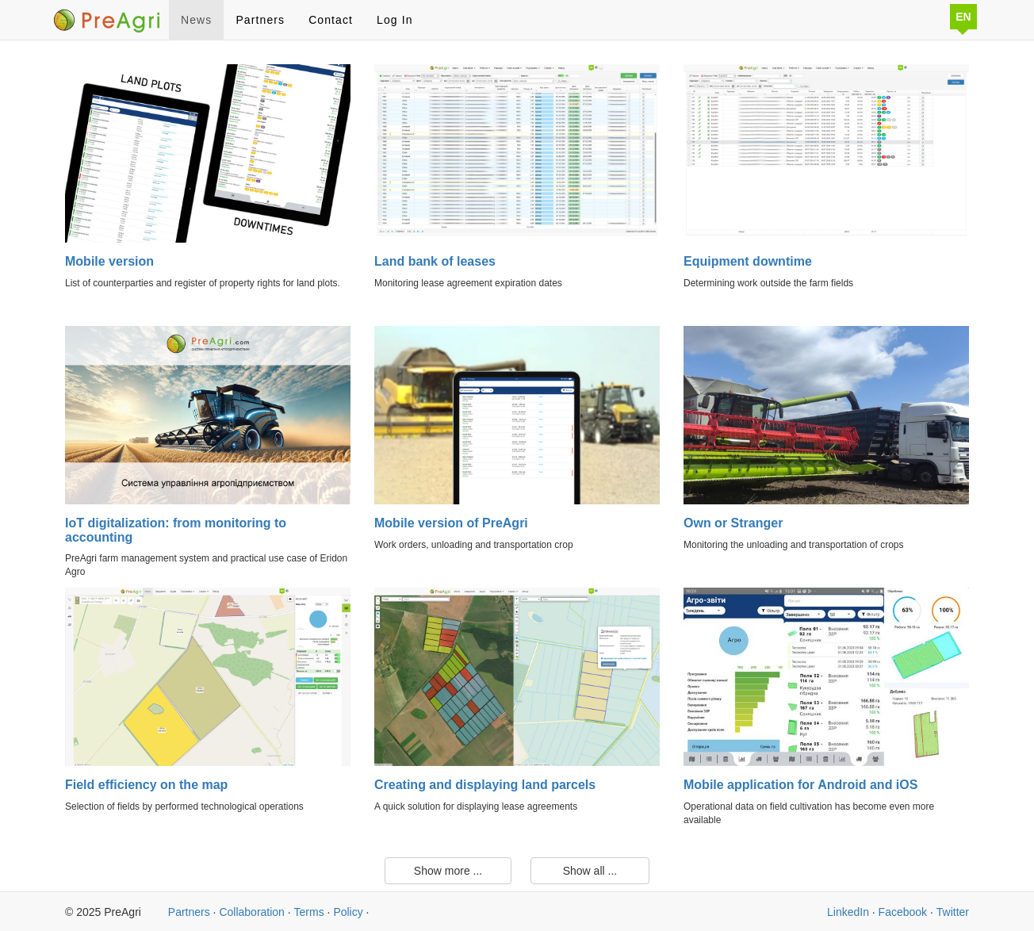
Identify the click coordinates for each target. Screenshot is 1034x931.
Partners (260, 19)
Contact (330, 19)
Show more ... (448, 870)
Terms (309, 912)
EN (963, 16)
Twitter (952, 912)
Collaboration (252, 912)
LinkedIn (848, 912)
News (196, 19)
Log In (395, 19)
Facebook (903, 912)
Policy (347, 912)
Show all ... (590, 870)
